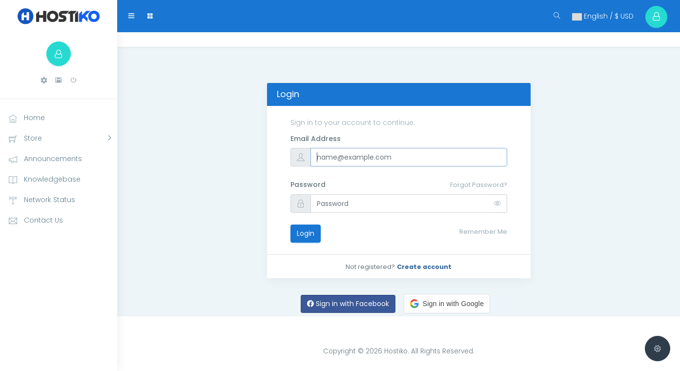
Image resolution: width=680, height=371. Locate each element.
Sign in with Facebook (348, 304)
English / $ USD (602, 16)
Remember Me (483, 231)
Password (308, 184)
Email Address (315, 139)
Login (305, 233)
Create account (424, 267)
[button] (44, 80)
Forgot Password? (478, 185)
